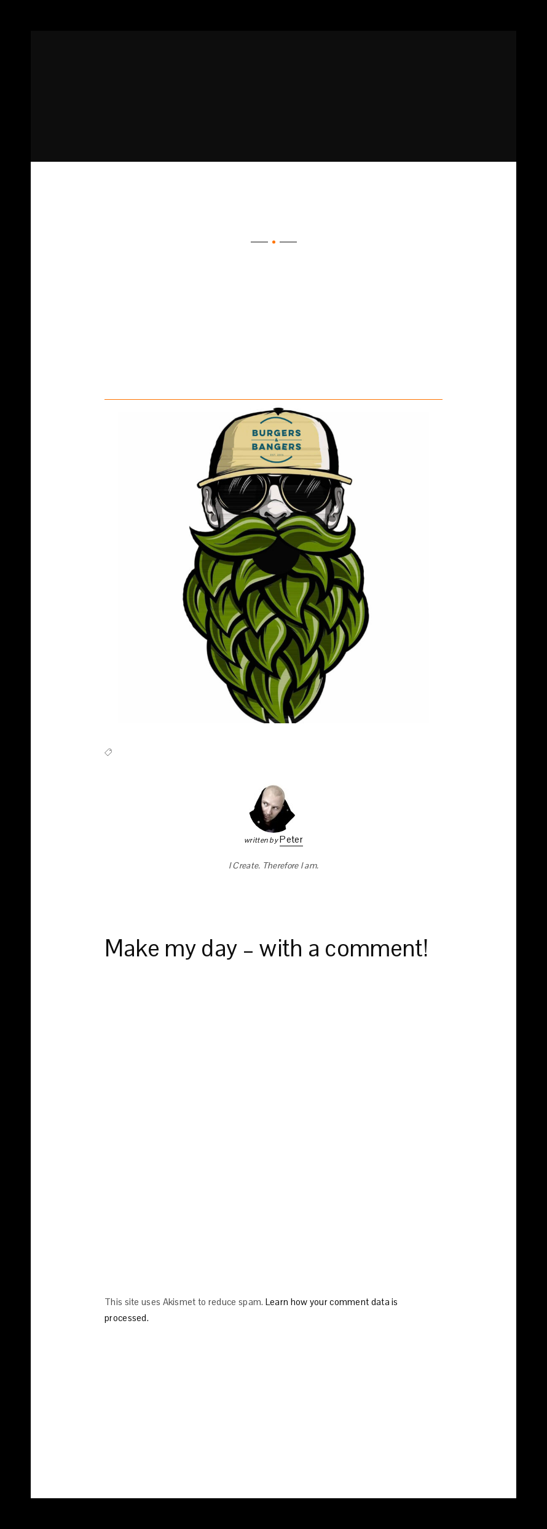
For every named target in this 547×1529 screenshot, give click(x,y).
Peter (291, 839)
